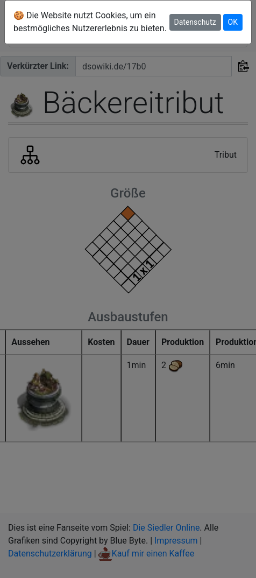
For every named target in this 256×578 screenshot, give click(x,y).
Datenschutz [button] (195, 22)
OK (233, 22)
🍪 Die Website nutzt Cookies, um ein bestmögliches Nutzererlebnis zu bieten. (90, 21)
